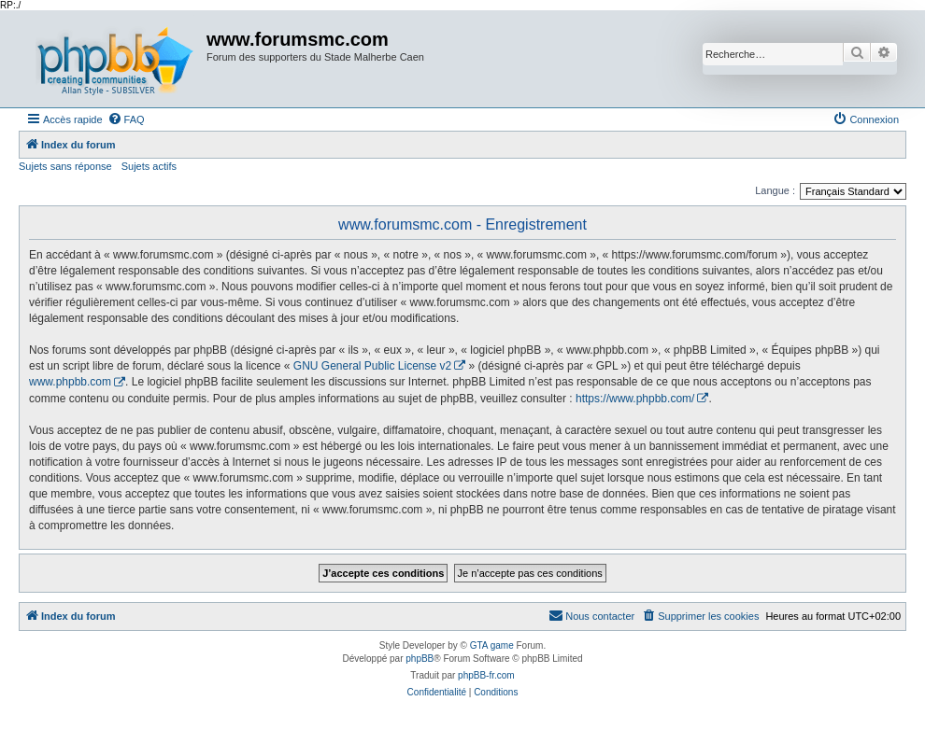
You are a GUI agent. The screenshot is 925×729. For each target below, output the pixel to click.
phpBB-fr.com (486, 675)
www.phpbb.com (70, 381)
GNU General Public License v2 (372, 365)
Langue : (775, 190)
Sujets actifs (149, 166)
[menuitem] (126, 119)
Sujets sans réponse (65, 166)
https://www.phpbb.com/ (635, 398)
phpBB (420, 658)
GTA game (492, 645)
